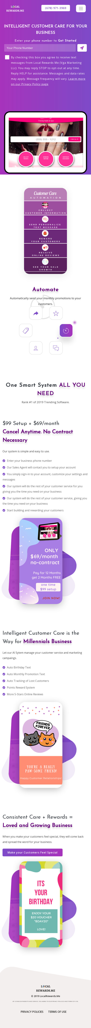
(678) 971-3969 (55, 8)
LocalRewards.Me (50, 996)
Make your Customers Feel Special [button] (33, 852)
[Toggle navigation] (81, 8)
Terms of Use (57, 1012)
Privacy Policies (32, 1012)
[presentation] (45, 96)
